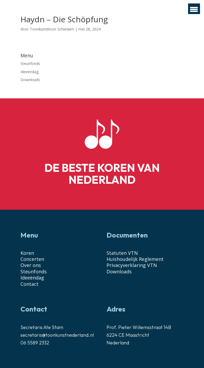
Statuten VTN (122, 253)
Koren (27, 253)
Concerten (32, 259)
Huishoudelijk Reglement (135, 259)
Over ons (30, 265)
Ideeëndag (29, 71)
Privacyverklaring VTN (132, 265)
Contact (29, 284)
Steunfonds (30, 63)
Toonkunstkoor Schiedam (52, 29)
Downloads (30, 79)
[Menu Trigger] (194, 8)
